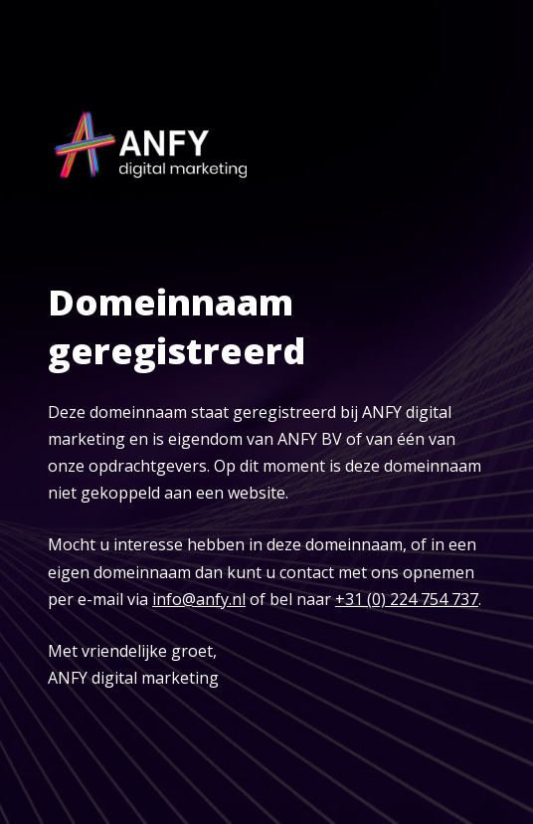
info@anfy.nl (199, 599)
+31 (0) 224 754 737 (406, 599)
